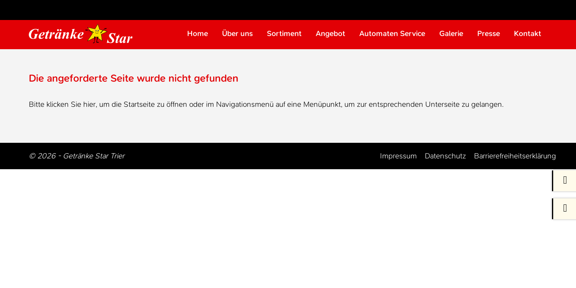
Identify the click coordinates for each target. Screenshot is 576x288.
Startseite (139, 105)
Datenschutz (445, 157)
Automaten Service (392, 34)
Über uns (237, 34)
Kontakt (527, 34)
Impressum (398, 157)
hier (89, 105)
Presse (488, 34)
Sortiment (284, 34)
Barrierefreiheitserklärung (515, 157)
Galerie (451, 34)
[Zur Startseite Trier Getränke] (84, 34)
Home (197, 34)
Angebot (330, 34)
